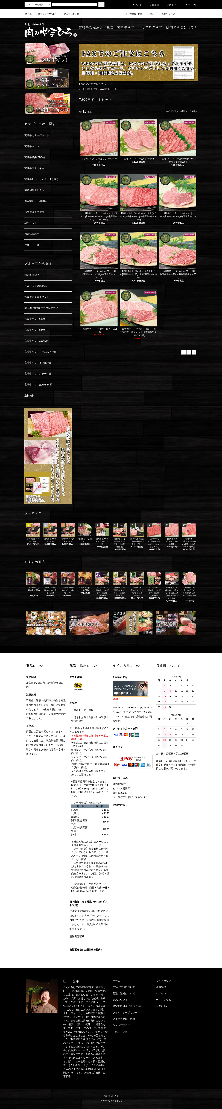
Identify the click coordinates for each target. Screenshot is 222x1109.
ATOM (123, 1031)
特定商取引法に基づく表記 (127, 1006)
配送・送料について (124, 993)
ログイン (169, 5)
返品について (120, 999)
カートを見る (163, 999)
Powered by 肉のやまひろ (111, 1101)
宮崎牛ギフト (92, 89)
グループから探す (70, 14)
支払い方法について (124, 987)
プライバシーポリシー (125, 1012)
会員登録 (152, 5)
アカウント (134, 5)
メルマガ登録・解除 (130, 14)
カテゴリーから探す (45, 14)
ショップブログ (121, 1025)
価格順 (183, 111)
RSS (115, 1031)
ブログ (150, 14)
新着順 (193, 111)
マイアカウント (164, 980)
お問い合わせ (166, 14)
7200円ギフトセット (108, 89)
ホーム (28, 14)
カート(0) (188, 5)
